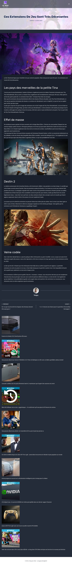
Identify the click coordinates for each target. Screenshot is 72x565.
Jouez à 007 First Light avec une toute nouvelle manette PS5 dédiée (20, 526)
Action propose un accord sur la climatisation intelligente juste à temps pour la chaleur (24, 478)
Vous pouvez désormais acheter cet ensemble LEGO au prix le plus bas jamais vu (23, 431)
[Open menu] (69, 4)
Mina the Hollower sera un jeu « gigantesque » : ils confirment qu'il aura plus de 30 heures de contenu (29, 407)
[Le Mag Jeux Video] (5, 4)
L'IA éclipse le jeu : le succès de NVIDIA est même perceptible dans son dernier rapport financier (27, 502)
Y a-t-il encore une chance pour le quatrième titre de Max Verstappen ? (53, 306)
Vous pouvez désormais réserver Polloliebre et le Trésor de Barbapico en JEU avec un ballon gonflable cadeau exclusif (32, 360)
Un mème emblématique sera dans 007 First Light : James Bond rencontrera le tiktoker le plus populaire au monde (32, 454)
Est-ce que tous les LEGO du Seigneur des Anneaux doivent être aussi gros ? (18, 306)
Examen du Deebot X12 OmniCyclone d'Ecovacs (14, 336)
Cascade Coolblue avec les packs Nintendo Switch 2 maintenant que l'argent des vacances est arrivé (28, 383)
